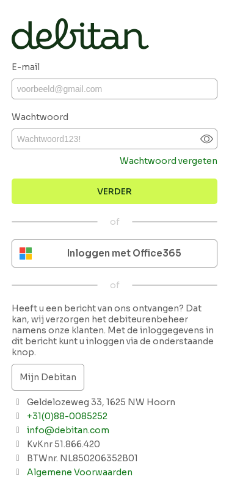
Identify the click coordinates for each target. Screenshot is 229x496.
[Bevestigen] (115, 191)
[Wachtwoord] (115, 139)
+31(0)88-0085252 (67, 416)
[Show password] (207, 139)
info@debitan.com (68, 430)
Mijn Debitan (48, 377)
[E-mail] (115, 89)
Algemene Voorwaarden (80, 472)
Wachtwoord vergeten (168, 160)
